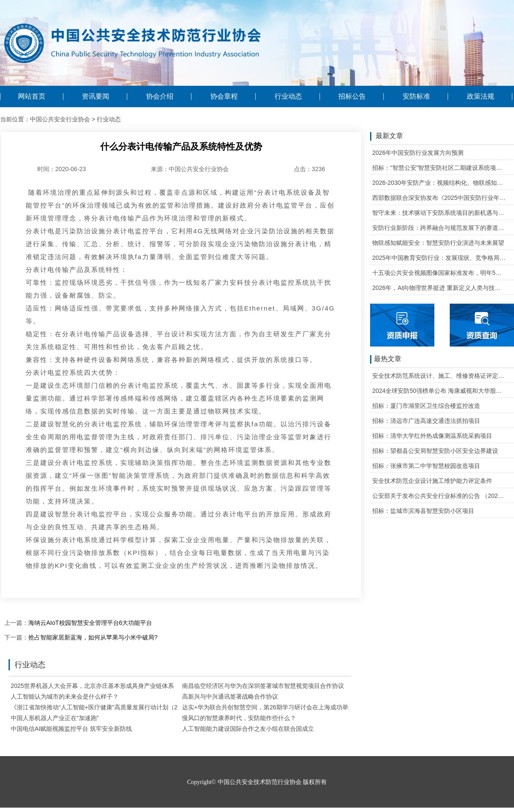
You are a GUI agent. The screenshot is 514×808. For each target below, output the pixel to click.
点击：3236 (309, 169)
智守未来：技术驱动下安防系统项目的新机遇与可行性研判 (439, 212)
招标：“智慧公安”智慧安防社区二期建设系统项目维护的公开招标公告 (439, 167)
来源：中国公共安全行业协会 (190, 169)
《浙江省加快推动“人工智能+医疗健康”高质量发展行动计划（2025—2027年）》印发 (124, 707)
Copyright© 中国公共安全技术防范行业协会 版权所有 (257, 782)
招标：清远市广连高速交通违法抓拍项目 (426, 420)
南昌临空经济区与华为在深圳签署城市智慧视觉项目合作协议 (263, 685)
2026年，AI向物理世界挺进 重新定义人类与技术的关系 (439, 287)
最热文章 (385, 359)
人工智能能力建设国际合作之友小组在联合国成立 (248, 728)
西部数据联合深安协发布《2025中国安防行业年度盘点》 (439, 197)
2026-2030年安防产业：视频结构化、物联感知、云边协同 (439, 182)
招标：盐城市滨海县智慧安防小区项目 (423, 510)
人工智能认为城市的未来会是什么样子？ (65, 696)
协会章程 (224, 96)
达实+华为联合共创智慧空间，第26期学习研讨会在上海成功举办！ (271, 707)
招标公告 (352, 96)
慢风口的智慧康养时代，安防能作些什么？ (239, 718)
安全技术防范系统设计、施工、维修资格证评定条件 (439, 375)
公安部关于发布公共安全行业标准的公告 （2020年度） (439, 495)
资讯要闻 (95, 96)
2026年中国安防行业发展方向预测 (417, 152)
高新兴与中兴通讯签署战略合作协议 (230, 696)
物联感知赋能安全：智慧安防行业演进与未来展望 (438, 242)
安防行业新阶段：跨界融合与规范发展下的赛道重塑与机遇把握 (439, 227)
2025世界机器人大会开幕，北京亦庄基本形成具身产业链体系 (92, 685)
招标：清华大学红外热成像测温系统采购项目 (432, 435)
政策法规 (480, 96)
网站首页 (31, 96)
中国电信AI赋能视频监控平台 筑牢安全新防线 (71, 728)
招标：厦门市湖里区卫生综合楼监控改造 (426, 405)
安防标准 (416, 96)
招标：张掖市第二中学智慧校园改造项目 (426, 465)
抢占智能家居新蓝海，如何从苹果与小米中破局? (93, 637)
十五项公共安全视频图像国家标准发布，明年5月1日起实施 (439, 272)
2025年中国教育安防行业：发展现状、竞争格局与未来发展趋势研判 (439, 257)
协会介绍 (159, 96)
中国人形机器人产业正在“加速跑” (55, 718)
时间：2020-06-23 (61, 169)
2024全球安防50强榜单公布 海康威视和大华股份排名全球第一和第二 (439, 390)
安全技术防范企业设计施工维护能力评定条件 (432, 480)
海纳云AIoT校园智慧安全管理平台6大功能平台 (90, 622)
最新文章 (386, 136)
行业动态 (288, 96)
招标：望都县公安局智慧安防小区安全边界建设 (435, 450)
